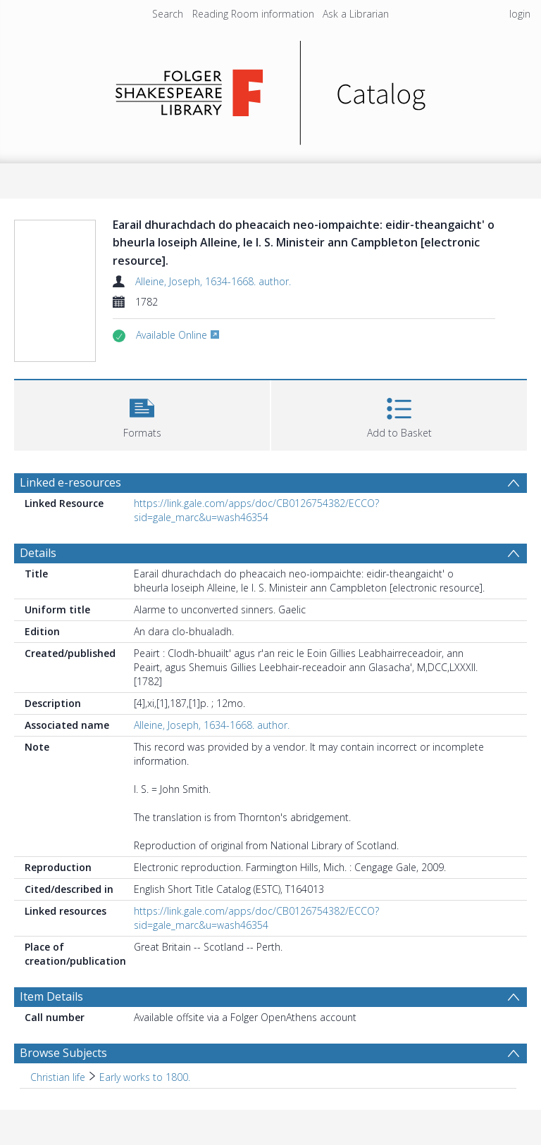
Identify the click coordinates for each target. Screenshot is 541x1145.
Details (38, 553)
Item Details (51, 996)
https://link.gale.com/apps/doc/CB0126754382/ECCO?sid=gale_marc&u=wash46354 (256, 510)
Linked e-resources (70, 482)
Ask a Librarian (356, 13)
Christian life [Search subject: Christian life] (57, 1077)
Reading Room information (253, 13)
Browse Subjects (63, 1052)
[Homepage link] (271, 89)
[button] (142, 413)
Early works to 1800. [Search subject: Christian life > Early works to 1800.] (144, 1077)
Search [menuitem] (167, 13)
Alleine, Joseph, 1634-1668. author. (213, 281)
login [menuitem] (519, 13)
